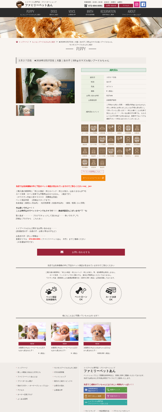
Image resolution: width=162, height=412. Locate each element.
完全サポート (93, 396)
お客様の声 (58, 390)
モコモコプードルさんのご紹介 (65, 368)
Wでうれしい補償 (136, 390)
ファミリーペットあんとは (27, 377)
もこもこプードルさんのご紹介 (43, 42)
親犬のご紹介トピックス (63, 381)
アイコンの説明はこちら (91, 172)
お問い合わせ (111, 5)
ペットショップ (60, 377)
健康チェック (114, 390)
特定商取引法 (104, 405)
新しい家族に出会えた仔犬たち (29, 372)
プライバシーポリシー (121, 405)
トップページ (24, 42)
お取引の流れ (59, 386)
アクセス (126, 5)
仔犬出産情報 (59, 372)
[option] (45, 85)
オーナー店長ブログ (25, 395)
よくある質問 (22, 399)
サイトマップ (90, 405)
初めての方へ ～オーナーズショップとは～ (33, 386)
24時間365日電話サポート (93, 390)
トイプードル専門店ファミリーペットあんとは (119, 396)
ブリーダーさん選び (25, 381)
